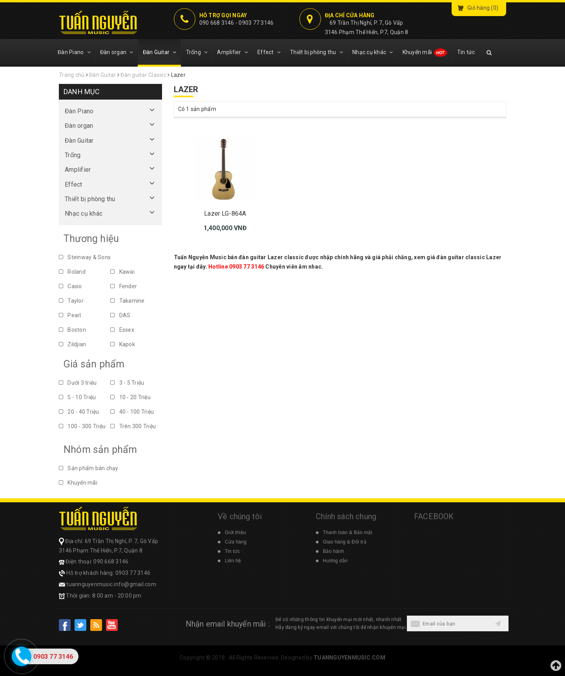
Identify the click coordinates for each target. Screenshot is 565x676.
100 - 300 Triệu (82, 426)
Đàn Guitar (160, 52)
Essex (122, 330)
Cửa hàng (235, 542)
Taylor (71, 301)
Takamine (127, 301)
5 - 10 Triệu (77, 397)
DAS (120, 315)
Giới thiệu (235, 532)
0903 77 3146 (256, 23)
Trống (197, 52)
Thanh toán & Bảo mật (347, 532)
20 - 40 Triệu (79, 412)
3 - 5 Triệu (127, 383)
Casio (70, 286)
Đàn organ (116, 52)
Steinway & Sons (85, 257)
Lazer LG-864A (225, 213)
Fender (123, 286)
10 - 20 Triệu (130, 397)
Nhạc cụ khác (372, 52)
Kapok (122, 344)
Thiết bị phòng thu (316, 52)
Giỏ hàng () (482, 8)
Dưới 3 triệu (78, 383)
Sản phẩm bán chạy (88, 468)
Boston (72, 330)
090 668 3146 (216, 23)
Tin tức (466, 52)
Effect (269, 52)
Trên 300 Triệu (133, 426)
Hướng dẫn (335, 560)
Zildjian (72, 344)
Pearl (70, 315)
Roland (72, 272)
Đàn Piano (74, 52)
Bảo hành (333, 551)
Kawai (122, 272)
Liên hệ (233, 560)
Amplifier (232, 52)
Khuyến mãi (425, 52)
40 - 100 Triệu (132, 412)
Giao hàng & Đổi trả (344, 542)
